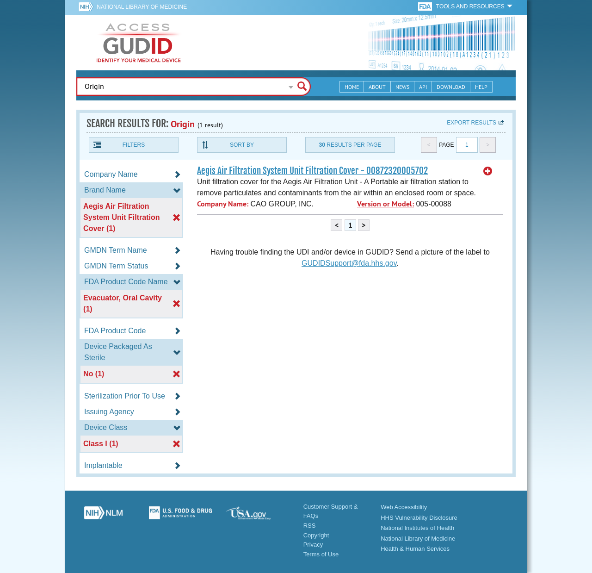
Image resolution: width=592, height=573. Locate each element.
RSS (309, 525)
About (377, 86)
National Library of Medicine (142, 7)
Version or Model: (385, 204)
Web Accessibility (404, 507)
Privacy (313, 544)
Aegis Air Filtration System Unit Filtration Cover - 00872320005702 (312, 170)
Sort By (242, 145)
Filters (134, 145)
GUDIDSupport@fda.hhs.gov (349, 263)
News (402, 86)
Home (352, 86)
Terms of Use (321, 554)
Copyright (316, 535)
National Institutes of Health (417, 527)
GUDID (138, 42)
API (423, 86)
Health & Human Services (415, 548)
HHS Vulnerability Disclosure (419, 517)
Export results (471, 122)
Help (481, 86)
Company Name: (222, 204)
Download (451, 86)
